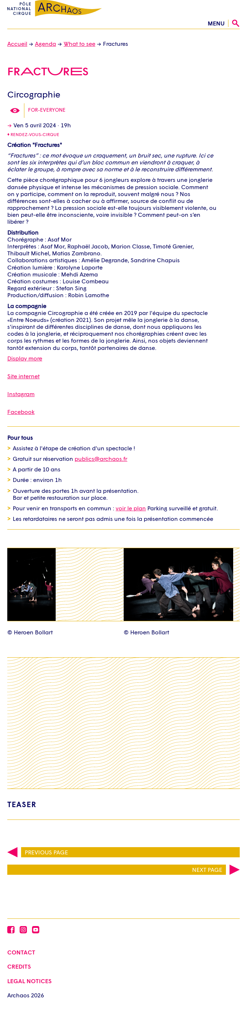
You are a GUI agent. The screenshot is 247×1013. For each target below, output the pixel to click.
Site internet (23, 375)
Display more (24, 358)
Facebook (21, 411)
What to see (79, 43)
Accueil (17, 43)
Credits (19, 966)
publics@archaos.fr (101, 458)
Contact (21, 952)
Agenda (45, 43)
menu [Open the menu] (216, 23)
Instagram (21, 393)
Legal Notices (29, 980)
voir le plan (131, 507)
